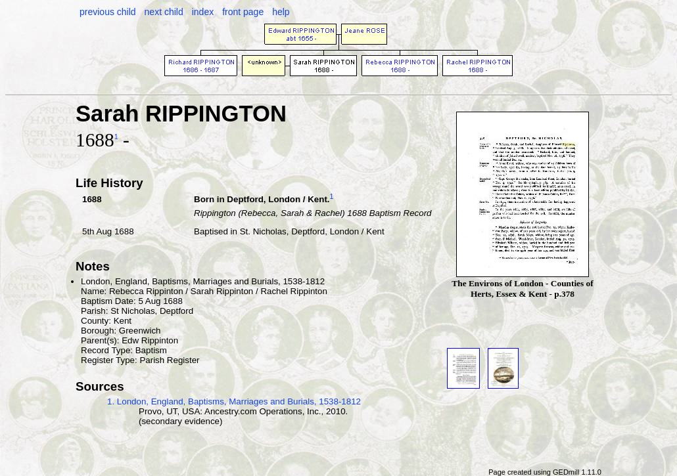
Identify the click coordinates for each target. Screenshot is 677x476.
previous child (108, 12)
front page (243, 12)
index (203, 12)
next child (164, 12)
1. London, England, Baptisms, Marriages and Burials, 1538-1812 (234, 401)
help (280, 12)
